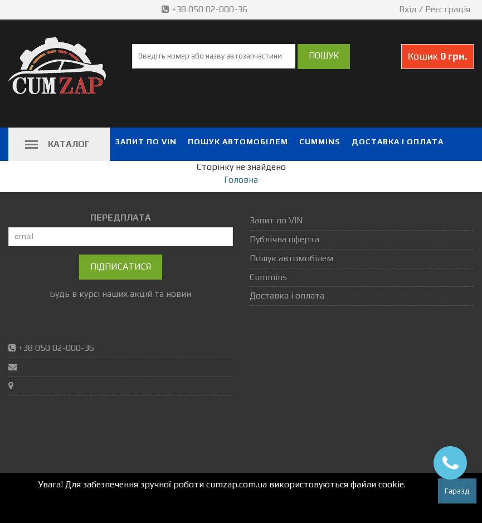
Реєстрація (447, 9)
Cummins (319, 141)
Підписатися (120, 266)
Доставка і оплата (398, 141)
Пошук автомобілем (238, 141)
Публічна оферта (284, 239)
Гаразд (457, 490)
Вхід (408, 9)
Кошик (437, 56)
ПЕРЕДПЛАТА (120, 217)
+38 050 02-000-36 (206, 9)
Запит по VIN (146, 141)
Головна (241, 179)
